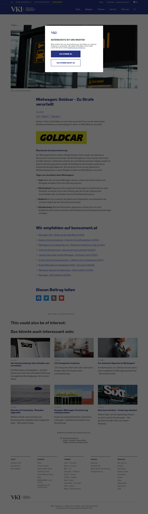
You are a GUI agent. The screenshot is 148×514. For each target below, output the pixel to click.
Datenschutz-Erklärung (76, 48)
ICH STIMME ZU (65, 54)
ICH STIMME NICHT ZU (66, 63)
